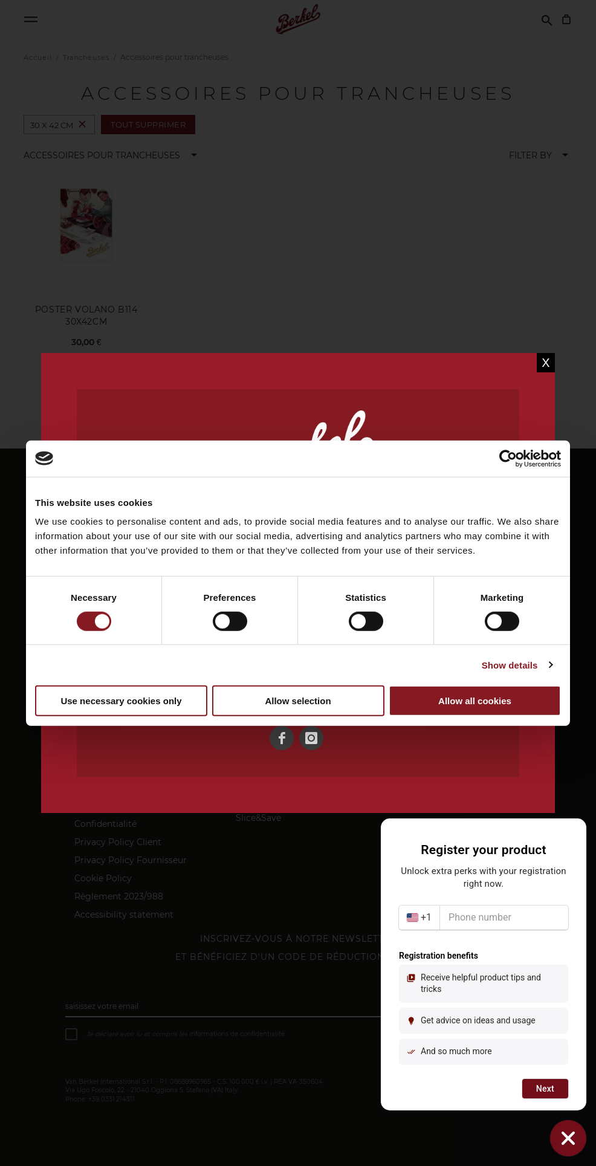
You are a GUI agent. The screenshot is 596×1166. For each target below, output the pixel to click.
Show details (510, 665)
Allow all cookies (474, 700)
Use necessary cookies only (120, 700)
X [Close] (545, 362)
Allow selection (298, 700)
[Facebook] (282, 738)
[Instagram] (311, 738)
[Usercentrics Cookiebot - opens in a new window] (508, 458)
